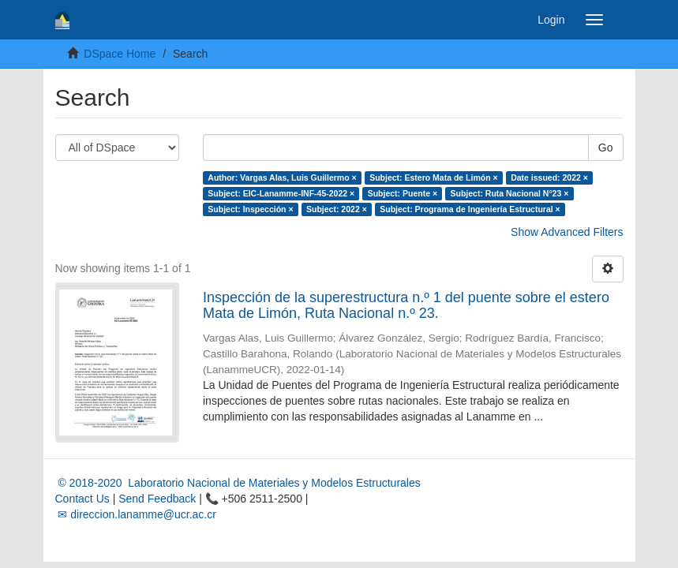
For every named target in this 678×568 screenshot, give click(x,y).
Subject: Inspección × (250, 209)
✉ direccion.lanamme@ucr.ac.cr (135, 514)
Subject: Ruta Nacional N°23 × (510, 193)
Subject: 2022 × (336, 209)
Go (605, 147)
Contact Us (82, 498)
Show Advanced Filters (567, 232)
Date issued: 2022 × (549, 177)
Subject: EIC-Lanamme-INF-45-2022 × (281, 193)
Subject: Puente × (402, 193)
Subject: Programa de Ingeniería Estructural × (470, 209)
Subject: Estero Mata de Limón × (433, 177)
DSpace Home (119, 53)
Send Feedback (157, 498)
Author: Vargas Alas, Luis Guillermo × (282, 177)
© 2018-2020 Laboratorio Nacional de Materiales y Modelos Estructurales (238, 482)
